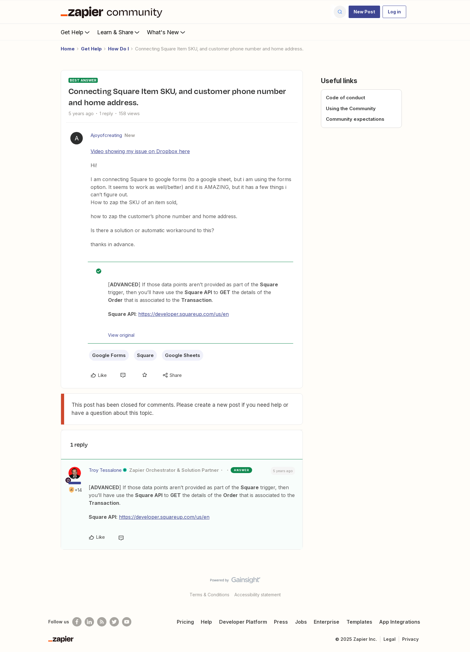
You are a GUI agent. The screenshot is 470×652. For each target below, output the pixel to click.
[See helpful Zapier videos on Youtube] (126, 621)
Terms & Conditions (209, 594)
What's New (166, 32)
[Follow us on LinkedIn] (89, 621)
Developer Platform (243, 622)
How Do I (118, 49)
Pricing (185, 622)
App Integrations (399, 622)
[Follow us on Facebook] (77, 621)
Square (145, 355)
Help (206, 622)
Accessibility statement (257, 594)
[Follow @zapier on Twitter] (114, 621)
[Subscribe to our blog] (101, 621)
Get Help (76, 32)
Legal (389, 639)
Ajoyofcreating (106, 135)
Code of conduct (345, 98)
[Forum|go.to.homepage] (113, 12)
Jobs (301, 622)
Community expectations (355, 119)
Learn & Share (119, 32)
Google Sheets (182, 355)
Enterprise (326, 622)
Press (281, 622)
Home (68, 49)
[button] (364, 12)
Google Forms (109, 355)
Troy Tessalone (105, 470)
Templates (359, 622)
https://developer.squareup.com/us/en (183, 314)
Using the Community (351, 108)
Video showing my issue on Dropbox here (140, 151)
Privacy (410, 639)
